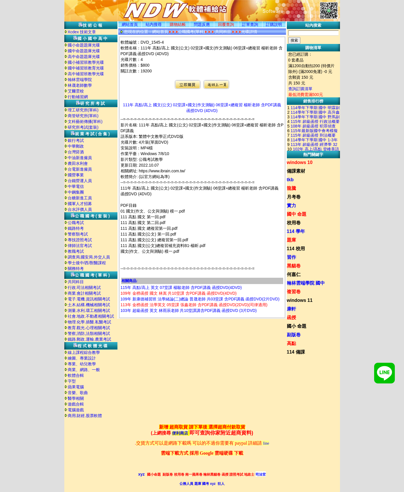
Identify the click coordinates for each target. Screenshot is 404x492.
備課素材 (296, 171)
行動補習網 (78, 96)
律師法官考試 (80, 245)
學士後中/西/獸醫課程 (87, 263)
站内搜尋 (154, 24)
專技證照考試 (80, 240)
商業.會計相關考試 (84, 293)
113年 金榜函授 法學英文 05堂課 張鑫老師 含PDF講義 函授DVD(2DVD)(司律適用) (194, 304)
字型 (72, 381)
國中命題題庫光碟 (84, 51)
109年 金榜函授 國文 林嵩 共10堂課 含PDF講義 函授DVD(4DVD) (179, 293)
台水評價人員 (80, 209)
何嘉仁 (294, 274)
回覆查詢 (226, 24)
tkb (290, 179)
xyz (141, 474)
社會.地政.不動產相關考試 (91, 316)
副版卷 (294, 334)
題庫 (291, 240)
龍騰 (291, 188)
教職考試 (76, 251)
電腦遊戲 (76, 410)
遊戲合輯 (76, 404)
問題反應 (202, 24)
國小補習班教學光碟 (86, 62)
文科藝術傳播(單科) (85, 121)
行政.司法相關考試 (84, 287)
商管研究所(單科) (83, 115)
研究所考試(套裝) (83, 127)
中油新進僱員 (80, 157)
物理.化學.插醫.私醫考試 (89, 322)
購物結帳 (178, 24)
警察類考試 (78, 234)
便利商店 (180, 433)
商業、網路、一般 (84, 369)
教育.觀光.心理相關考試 (89, 327)
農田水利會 (78, 163)
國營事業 (76, 175)
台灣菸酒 (76, 152)
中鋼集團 (76, 192)
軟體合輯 (76, 375)
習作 (291, 257)
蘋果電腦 (76, 387)
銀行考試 (76, 140)
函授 (291, 317)
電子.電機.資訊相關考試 (89, 299)
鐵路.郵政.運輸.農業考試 (89, 339)
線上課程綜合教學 (84, 352)
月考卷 (294, 196)
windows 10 (300, 162)
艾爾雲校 (76, 91)
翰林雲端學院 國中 (306, 283)
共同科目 (76, 281)
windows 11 (300, 300)
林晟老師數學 (80, 85)
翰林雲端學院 (80, 79)
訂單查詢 (250, 24)
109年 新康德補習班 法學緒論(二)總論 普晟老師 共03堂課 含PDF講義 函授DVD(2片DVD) (200, 299)
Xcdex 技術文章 (82, 32)
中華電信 (76, 186)
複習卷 (294, 291)
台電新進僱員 (80, 169)
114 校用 (296, 248)
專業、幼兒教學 (82, 364)
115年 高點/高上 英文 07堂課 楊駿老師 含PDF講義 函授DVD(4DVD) (181, 287)
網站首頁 (130, 24)
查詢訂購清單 (300, 88)
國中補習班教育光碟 (86, 68)
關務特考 (76, 268)
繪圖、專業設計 (82, 358)
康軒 (291, 308)
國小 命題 (296, 326)
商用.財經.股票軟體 (85, 415)
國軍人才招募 (80, 203)
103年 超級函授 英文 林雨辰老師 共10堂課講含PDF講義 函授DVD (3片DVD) (189, 310)
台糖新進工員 (80, 198)
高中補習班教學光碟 (86, 74)
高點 (291, 343)
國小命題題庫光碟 (84, 45)
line (266, 443)
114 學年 (296, 231)
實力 (291, 205)
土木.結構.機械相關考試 (89, 304)
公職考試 (76, 222)
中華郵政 (76, 146)
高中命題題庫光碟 (84, 56)
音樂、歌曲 (78, 392)
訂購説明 (274, 24)
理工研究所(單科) (83, 110)
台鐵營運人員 (80, 180)
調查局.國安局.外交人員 (89, 257)
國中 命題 (296, 214)
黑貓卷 (294, 265)
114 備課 (296, 352)
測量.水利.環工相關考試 (89, 310)
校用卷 (294, 222)
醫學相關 (76, 398)
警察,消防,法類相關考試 (89, 333)
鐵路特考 (76, 228)
